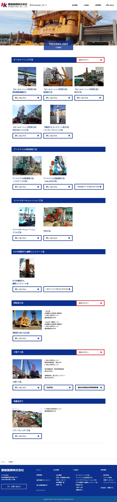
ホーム (3, 462)
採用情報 (98, 5)
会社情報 (74, 5)
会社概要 (59, 475)
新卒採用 (106, 475)
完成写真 (49, 387)
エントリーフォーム (109, 482)
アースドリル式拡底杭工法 (84, 477)
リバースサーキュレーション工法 (86, 480)
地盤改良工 (79, 490)
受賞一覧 (59, 485)
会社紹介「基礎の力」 (107, 487)
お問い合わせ (110, 5)
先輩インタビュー (108, 480)
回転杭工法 (79, 485)
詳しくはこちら (20, 98)
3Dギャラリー (84, 60)
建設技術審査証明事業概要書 (88, 387)
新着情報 (39, 475)
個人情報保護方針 (41, 485)
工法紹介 (86, 5)
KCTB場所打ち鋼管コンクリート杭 (86, 482)
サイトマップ (40, 490)
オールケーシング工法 (83, 475)
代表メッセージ (61, 480)
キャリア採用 (107, 477)
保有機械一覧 (60, 482)
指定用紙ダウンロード (43, 480)
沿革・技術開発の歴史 (63, 477)
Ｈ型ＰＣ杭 (79, 487)
